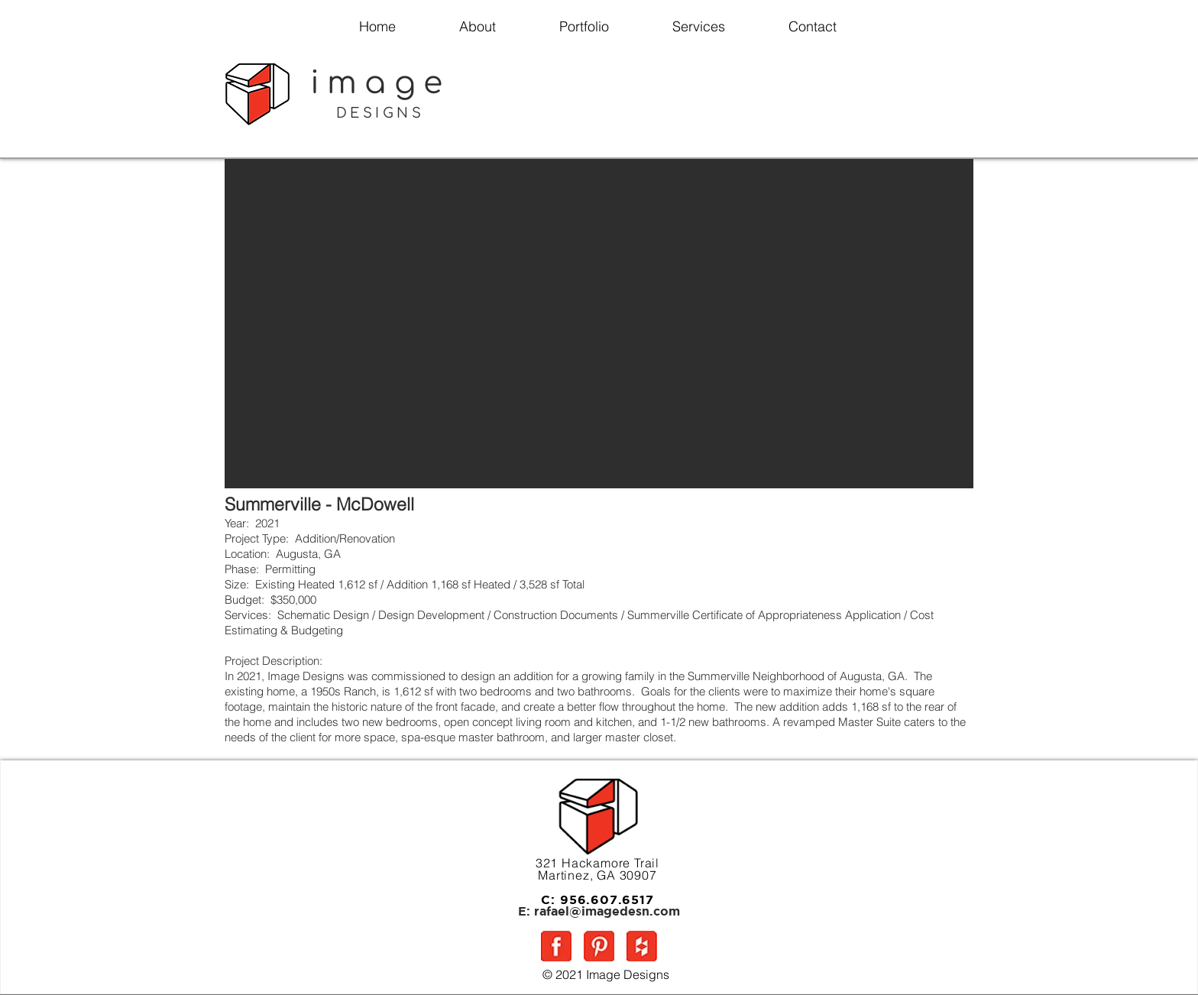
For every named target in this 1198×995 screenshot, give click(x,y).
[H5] (642, 946)
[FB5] (556, 946)
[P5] (599, 946)
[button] (599, 323)
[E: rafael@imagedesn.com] (599, 911)
